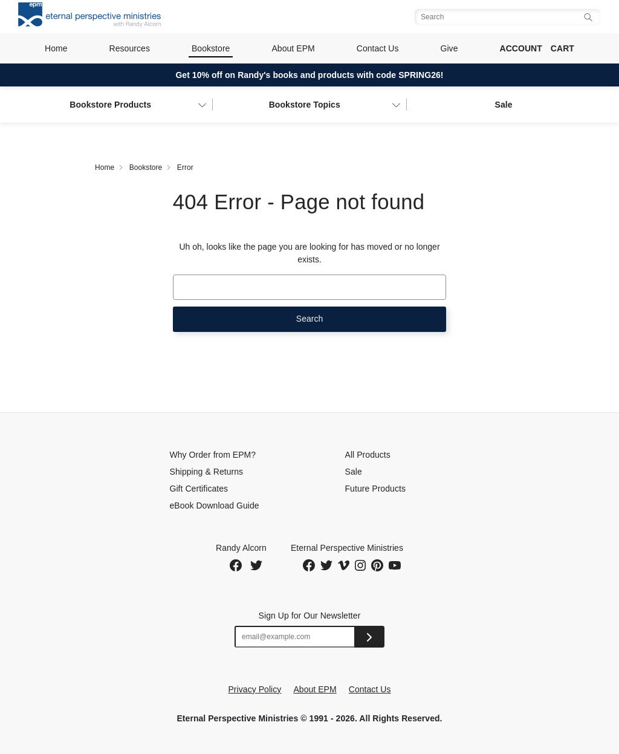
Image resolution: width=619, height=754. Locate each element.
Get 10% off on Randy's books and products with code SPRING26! (309, 75)
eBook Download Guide (214, 505)
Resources (129, 48)
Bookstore (211, 48)
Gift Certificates (199, 488)
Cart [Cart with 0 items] (562, 48)
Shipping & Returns (207, 471)
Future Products (375, 488)
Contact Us (378, 48)
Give (449, 48)
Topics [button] (304, 104)
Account (520, 48)
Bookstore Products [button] (110, 104)
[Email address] (295, 637)
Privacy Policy (254, 689)
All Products (368, 455)
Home (56, 48)
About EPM (292, 48)
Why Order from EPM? (213, 455)
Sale (503, 104)
